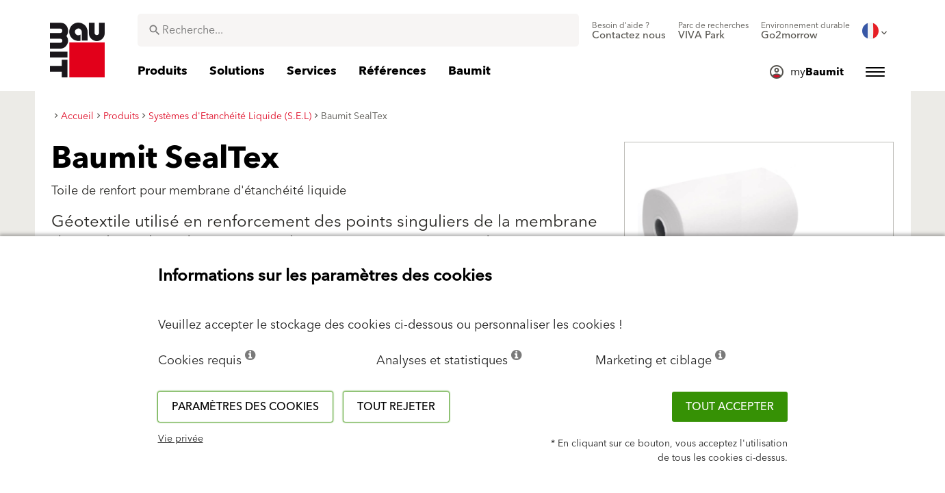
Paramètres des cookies (245, 406)
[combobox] (358, 30)
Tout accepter (730, 406)
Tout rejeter (396, 406)
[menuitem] (629, 31)
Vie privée (180, 439)
